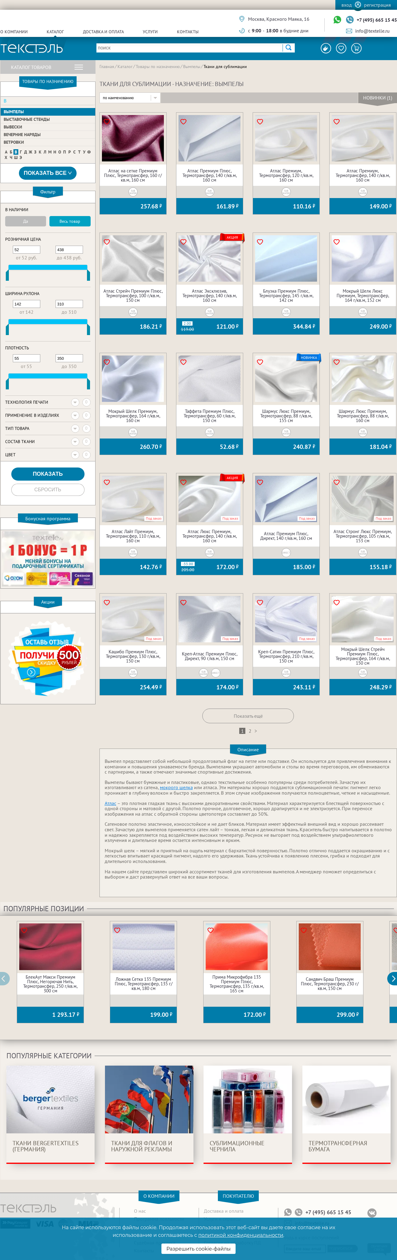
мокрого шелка (176, 787)
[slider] (7, 276)
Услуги (150, 31)
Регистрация (377, 4)
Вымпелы (14, 111)
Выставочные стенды (27, 119)
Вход (346, 4)
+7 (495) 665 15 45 (377, 20)
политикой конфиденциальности (240, 1235)
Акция (232, 237)
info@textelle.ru (372, 31)
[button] (395, 978)
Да (25, 221)
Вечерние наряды (22, 134)
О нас (140, 1211)
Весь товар (70, 221)
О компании (14, 31)
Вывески (13, 127)
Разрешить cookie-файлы (198, 1249)
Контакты (188, 31)
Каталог (55, 31)
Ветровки (14, 142)
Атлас (110, 803)
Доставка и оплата (103, 31)
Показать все (48, 173)
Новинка (309, 357)
